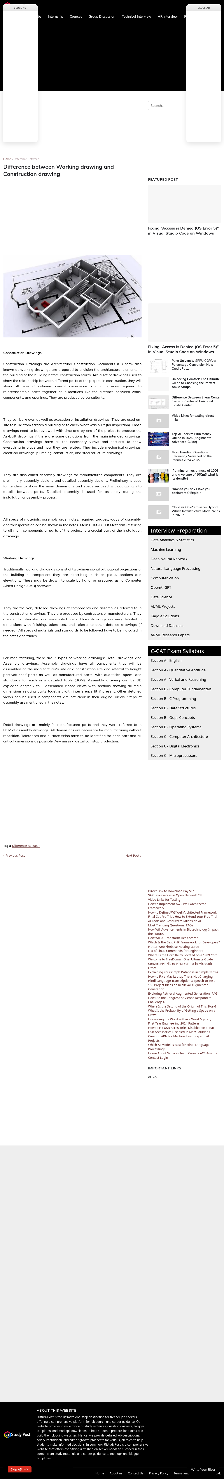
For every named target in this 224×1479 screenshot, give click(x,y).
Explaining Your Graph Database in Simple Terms (183, 972)
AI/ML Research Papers (170, 634)
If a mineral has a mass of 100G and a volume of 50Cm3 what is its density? (195, 474)
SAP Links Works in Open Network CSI (175, 895)
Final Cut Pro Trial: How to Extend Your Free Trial (182, 916)
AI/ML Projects (163, 606)
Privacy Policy (158, 1473)
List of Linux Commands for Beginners (175, 951)
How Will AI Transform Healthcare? (173, 938)
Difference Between (26, 159)
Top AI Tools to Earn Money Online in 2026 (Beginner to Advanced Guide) (191, 438)
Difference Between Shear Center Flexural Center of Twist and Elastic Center (196, 401)
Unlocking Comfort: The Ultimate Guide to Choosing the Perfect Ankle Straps (196, 383)
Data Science (161, 596)
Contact (153, 1057)
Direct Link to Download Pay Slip (171, 891)
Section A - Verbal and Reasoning (178, 679)
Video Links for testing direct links (193, 418)
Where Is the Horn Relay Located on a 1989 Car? (182, 955)
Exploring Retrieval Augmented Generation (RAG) (183, 993)
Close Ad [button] (20, 7)
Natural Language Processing (175, 568)
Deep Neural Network (169, 558)
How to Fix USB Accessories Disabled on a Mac (181, 1028)
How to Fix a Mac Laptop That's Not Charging (180, 976)
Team (183, 1053)
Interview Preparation (179, 530)
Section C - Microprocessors (174, 755)
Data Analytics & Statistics (172, 539)
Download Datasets (167, 625)
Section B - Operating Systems (176, 726)
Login (164, 1057)
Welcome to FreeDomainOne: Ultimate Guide (180, 959)
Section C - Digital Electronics (175, 746)
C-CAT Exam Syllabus (177, 651)
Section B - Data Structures (173, 707)
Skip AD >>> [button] (19, 1469)
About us (116, 1473)
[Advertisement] (112, 56)
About (162, 1053)
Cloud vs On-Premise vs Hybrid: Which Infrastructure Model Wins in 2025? (196, 511)
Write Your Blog (203, 1469)
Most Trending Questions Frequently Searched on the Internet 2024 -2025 (192, 456)
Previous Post (15, 855)
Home (7, 159)
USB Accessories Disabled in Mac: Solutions (179, 1032)
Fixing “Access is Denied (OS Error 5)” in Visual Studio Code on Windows (183, 231)
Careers (193, 1053)
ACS (202, 1053)
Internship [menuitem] (55, 16)
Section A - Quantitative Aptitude (178, 669)
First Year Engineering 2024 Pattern (173, 1023)
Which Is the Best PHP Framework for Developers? (184, 942)
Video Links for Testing (164, 899)
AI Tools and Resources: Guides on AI (174, 921)
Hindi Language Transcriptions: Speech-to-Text (181, 981)
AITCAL (153, 1077)
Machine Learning (166, 549)
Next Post (132, 855)
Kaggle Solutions (165, 615)
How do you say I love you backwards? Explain (191, 491)
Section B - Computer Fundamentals (181, 688)
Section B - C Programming (173, 698)
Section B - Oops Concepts (173, 717)
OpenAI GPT (161, 587)
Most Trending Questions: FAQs (170, 925)
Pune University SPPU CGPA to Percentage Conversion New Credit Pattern (194, 365)
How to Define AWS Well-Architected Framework (182, 912)
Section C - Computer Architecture (179, 736)
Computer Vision (165, 577)
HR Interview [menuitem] (168, 16)
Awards (211, 1053)
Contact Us (136, 1473)
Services (173, 1053)
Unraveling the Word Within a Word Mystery (179, 1019)
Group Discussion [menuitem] (102, 16)
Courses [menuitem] (76, 16)
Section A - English (166, 660)
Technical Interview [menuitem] (136, 16)
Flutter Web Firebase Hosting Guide (173, 947)
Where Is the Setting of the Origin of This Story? (182, 1006)
